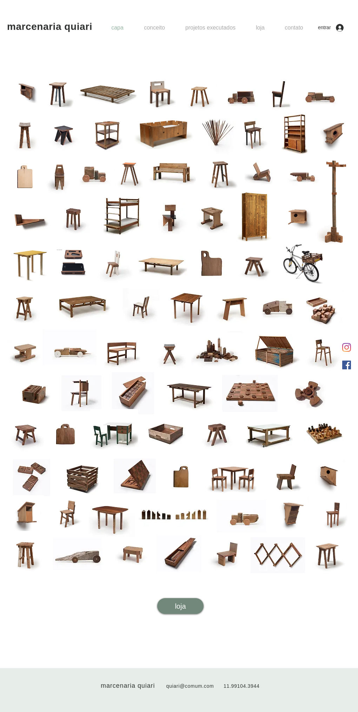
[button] (210, 28)
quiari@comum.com (190, 686)
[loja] (180, 606)
